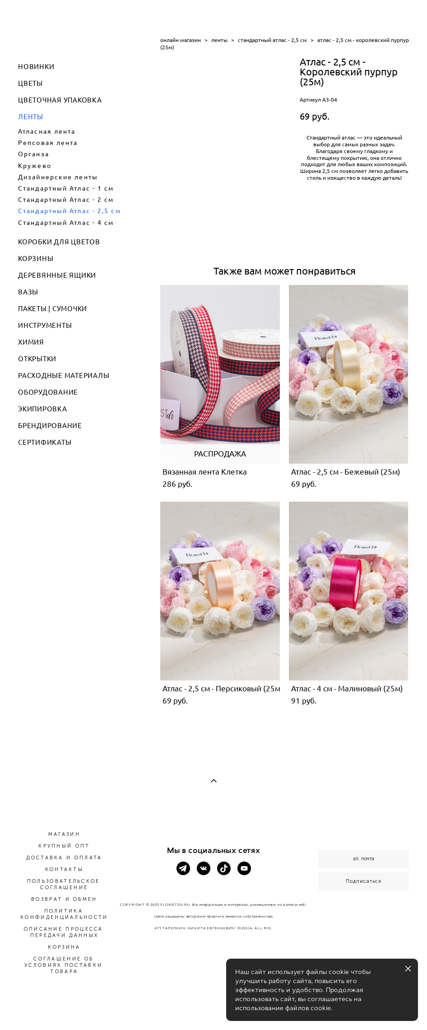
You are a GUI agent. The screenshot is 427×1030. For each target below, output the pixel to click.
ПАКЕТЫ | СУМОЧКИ (52, 308)
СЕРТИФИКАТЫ (44, 442)
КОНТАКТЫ (64, 869)
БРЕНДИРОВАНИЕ (50, 425)
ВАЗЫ (28, 292)
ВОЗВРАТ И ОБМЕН (64, 899)
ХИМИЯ (31, 342)
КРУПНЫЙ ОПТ (64, 846)
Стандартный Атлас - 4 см (66, 222)
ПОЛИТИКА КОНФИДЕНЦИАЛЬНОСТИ (64, 914)
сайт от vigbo (213, 1008)
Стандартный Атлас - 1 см (66, 188)
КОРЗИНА (64, 947)
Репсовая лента (48, 142)
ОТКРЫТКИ (37, 359)
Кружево (34, 165)
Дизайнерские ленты (58, 177)
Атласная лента (46, 131)
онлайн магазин (180, 40)
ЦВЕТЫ (30, 83)
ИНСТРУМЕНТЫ (45, 325)
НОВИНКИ (36, 66)
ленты (219, 40)
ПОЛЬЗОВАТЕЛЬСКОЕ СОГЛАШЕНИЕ (63, 884)
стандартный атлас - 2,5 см (272, 40)
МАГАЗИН (64, 834)
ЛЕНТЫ (30, 117)
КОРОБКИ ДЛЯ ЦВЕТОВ (59, 242)
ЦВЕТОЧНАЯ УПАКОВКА (60, 100)
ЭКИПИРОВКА (42, 409)
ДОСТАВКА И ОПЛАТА (64, 858)
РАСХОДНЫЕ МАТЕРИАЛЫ (63, 375)
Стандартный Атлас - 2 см (66, 199)
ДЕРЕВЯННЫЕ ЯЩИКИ (57, 275)
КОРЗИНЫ (35, 258)
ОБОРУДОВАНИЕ (48, 392)
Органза (33, 154)
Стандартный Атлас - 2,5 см (69, 210)
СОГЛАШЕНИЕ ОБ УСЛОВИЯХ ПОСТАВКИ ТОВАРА (63, 965)
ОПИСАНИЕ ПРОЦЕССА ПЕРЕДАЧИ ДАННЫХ (63, 932)
